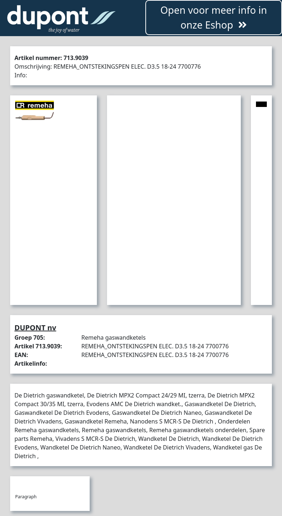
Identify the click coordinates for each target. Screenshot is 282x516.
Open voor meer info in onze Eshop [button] (213, 17)
